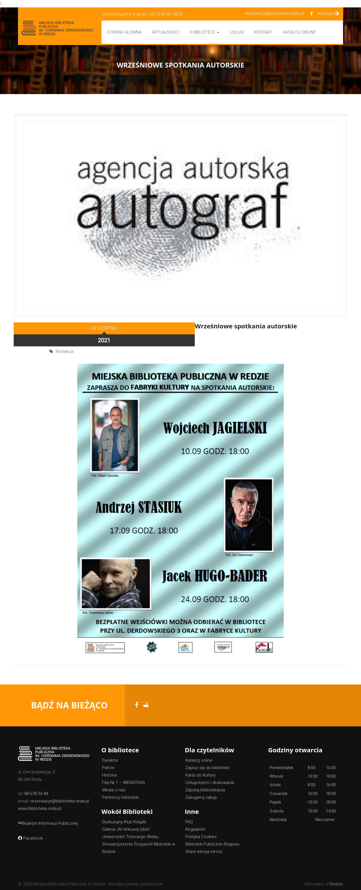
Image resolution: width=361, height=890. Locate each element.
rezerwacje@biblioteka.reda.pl (274, 13)
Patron (108, 763)
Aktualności (165, 32)
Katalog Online (299, 32)
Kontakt (263, 32)
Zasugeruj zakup (201, 793)
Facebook (30, 833)
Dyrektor (110, 756)
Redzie (336, 879)
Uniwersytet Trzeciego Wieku (130, 832)
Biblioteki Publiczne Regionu (212, 839)
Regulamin (195, 825)
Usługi (237, 32)
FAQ (189, 817)
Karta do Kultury (200, 770)
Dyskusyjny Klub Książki (124, 817)
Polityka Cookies (201, 832)
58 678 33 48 (36, 789)
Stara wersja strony (203, 847)
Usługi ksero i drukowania (209, 778)
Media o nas (113, 785)
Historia (109, 770)
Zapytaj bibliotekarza (205, 785)
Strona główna (124, 32)
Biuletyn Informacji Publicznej (48, 819)
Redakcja (65, 336)
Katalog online (198, 756)
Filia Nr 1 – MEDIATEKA (123, 778)
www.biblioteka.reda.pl (39, 804)
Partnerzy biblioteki (120, 793)
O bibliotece (204, 32)
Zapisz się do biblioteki (207, 763)
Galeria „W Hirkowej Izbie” (126, 825)
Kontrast (328, 13)
